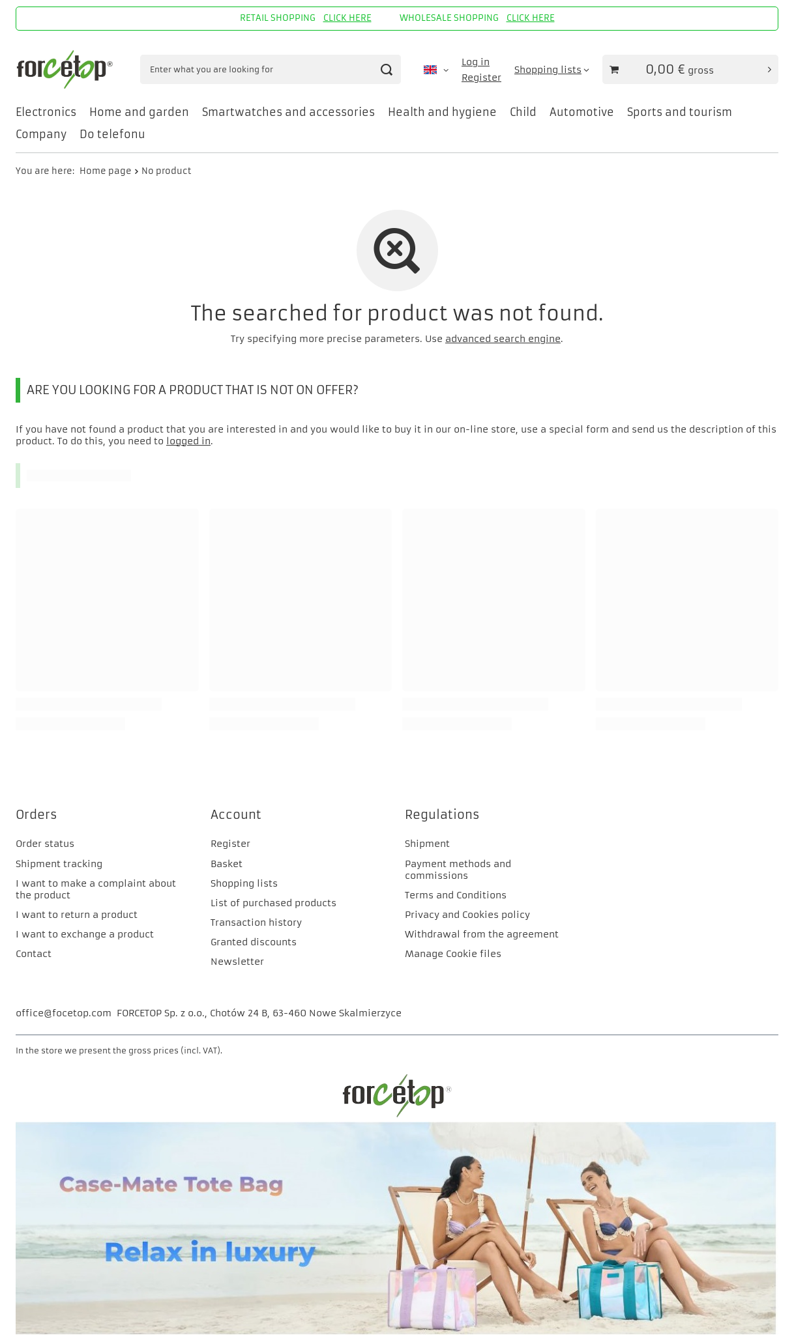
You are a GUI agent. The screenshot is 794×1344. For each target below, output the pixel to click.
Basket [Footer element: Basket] (227, 864)
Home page (106, 171)
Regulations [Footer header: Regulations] (442, 814)
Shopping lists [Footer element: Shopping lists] (244, 883)
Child (523, 112)
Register (481, 77)
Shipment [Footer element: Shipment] (427, 844)
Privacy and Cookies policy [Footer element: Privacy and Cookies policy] (467, 915)
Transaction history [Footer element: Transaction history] (256, 922)
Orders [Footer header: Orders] (36, 814)
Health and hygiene (442, 112)
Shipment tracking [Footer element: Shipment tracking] (59, 864)
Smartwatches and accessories (288, 112)
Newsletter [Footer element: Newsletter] (237, 961)
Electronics (46, 112)
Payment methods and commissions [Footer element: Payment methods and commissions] (458, 869)
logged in (188, 441)
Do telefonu (112, 134)
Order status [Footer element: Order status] (45, 844)
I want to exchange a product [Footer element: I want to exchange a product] (85, 934)
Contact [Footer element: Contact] (33, 954)
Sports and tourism (679, 112)
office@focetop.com (63, 1013)
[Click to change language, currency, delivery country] (436, 70)
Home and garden (139, 112)
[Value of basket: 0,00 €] (690, 69)
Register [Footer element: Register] (230, 844)
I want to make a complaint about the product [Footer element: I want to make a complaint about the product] (96, 889)
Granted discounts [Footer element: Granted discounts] (254, 942)
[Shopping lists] (551, 70)
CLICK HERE (347, 17)
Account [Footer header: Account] (236, 814)
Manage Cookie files (453, 954)
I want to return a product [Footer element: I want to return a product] (77, 915)
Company (41, 134)
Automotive (582, 112)
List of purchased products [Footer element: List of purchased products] (273, 903)
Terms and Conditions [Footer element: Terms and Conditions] (456, 895)
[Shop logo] (66, 70)
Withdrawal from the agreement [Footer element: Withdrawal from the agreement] (482, 934)
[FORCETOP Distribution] (397, 1115)
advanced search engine (503, 339)
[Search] (386, 69)
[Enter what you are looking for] (270, 69)
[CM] (397, 1331)
